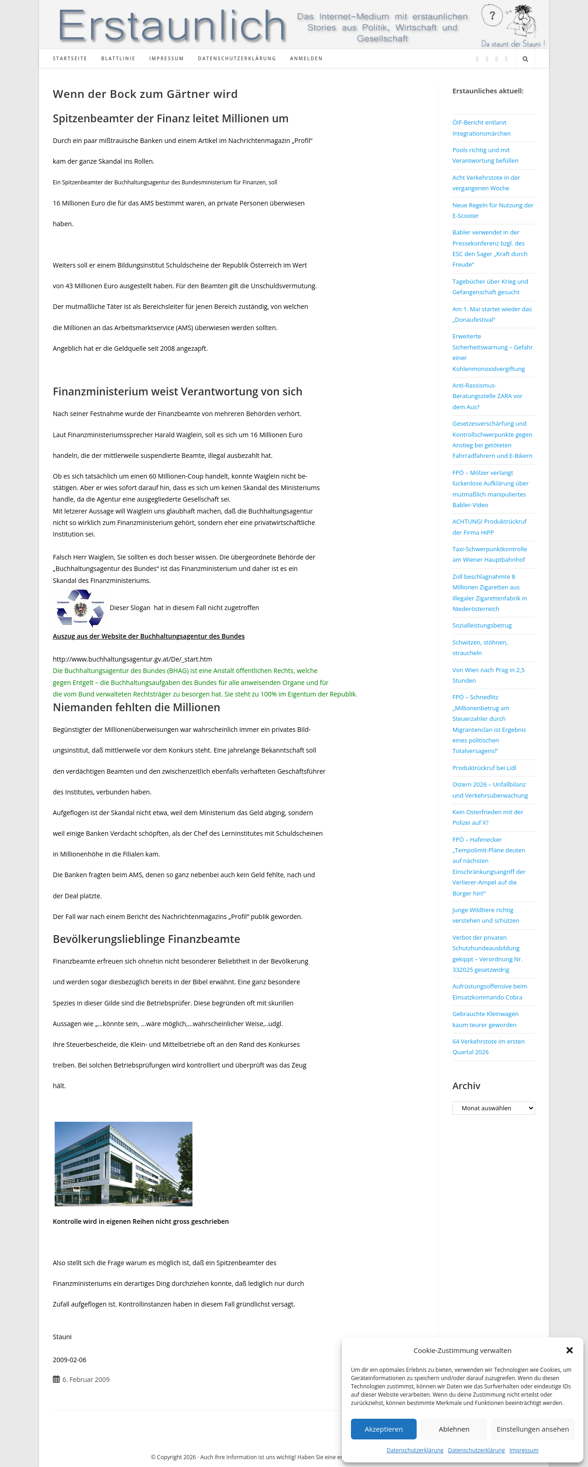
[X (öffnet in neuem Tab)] (477, 59)
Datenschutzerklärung (415, 1450)
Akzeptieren (384, 1428)
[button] (569, 1350)
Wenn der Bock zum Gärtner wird (145, 93)
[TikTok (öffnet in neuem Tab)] (506, 59)
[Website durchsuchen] (525, 59)
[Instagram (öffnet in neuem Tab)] (497, 59)
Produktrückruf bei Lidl (484, 768)
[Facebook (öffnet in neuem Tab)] (487, 59)
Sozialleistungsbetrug (482, 625)
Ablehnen (454, 1428)
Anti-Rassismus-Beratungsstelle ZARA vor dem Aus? (487, 396)
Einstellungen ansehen (533, 1428)
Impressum (523, 1450)
